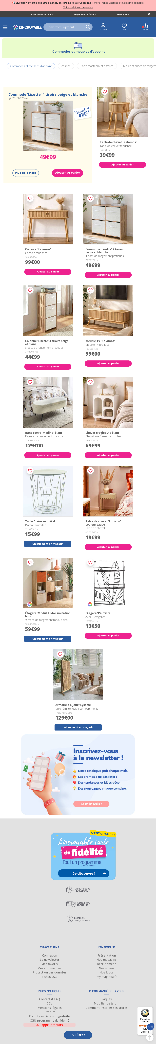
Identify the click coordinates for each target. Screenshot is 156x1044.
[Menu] (151, 1009)
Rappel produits (49, 1025)
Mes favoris (49, 964)
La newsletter (49, 960)
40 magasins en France (42, 14)
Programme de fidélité (85, 14)
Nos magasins (107, 960)
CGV (49, 1003)
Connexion (49, 955)
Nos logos (106, 972)
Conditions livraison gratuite (49, 1016)
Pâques (106, 999)
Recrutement (123, 14)
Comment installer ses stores (107, 1008)
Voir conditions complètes (78, 7)
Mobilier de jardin (106, 1003)
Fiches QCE (49, 977)
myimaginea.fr (106, 977)
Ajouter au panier (67, 172)
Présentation (106, 955)
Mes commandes (49, 968)
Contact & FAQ (49, 999)
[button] (151, 1027)
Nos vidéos (106, 968)
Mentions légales (50, 1008)
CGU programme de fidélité (49, 1020)
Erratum (50, 1012)
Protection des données (49, 972)
